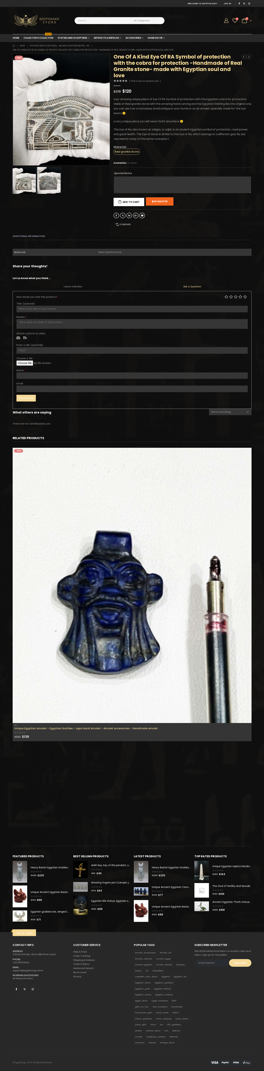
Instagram (32, 989)
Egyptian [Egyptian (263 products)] (165, 976)
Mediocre (231, 296)
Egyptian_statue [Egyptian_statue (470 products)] (143, 994)
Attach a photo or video (30, 333)
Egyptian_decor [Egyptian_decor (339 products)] (143, 982)
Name (21, 370)
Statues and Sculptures (72, 37)
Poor (226, 296)
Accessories (133, 37)
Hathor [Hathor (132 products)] (175, 1012)
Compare (125, 224)
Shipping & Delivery (84, 960)
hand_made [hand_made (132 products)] (162, 1012)
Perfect (245, 296)
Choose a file (24, 358)
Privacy (77, 977)
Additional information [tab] (29, 236)
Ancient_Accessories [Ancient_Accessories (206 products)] (145, 952)
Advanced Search (83, 968)
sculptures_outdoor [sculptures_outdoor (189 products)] (155, 1036)
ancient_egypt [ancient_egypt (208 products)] (163, 958)
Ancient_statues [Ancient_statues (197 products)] (164, 964)
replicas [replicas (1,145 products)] (176, 1030)
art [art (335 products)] (147, 970)
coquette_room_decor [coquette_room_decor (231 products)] (146, 976)
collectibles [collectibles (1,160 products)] (157, 970)
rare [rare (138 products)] (166, 1030)
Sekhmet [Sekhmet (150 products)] (173, 1036)
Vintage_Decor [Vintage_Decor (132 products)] (167, 1042)
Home (16, 37)
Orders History (81, 964)
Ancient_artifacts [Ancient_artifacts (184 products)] (143, 958)
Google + (135, 215)
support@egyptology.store (28, 970)
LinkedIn (129, 215)
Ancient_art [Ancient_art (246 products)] (165, 952)
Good (240, 296)
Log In (227, 3)
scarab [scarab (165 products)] (138, 1036)
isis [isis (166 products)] (161, 1024)
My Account (79, 972)
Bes (15, 725)
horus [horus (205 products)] (153, 1024)
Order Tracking (81, 956)
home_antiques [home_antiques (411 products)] (164, 1018)
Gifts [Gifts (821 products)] (174, 1000)
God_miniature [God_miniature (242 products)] (160, 1006)
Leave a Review (73, 286)
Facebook (116, 215)
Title (25, 303)
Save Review (26, 398)
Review (21, 317)
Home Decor (155, 37)
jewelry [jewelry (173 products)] (138, 1030)
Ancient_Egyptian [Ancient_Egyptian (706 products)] (143, 964)
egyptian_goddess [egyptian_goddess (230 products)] (164, 982)
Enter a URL (29, 345)
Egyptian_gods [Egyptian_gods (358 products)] (142, 989)
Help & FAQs (80, 952)
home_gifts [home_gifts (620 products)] (140, 1024)
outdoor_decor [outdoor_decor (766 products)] (153, 1030)
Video (25, 338)
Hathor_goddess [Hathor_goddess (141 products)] (143, 1018)
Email (142, 215)
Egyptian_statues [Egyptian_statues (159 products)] (164, 994)
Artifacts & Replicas (106, 37)
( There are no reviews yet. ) (145, 81)
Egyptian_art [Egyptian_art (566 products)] (180, 976)
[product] (132, 585)
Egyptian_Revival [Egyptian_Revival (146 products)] (162, 989)
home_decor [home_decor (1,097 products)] (182, 1018)
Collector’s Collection (38, 36)
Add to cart (131, 202)
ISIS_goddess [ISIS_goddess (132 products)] (174, 1024)
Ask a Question (192, 286)
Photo (18, 338)
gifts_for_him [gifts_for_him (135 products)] (142, 1006)
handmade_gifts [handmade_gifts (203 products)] (143, 1012)
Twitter (123, 215)
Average (236, 296)
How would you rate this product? (37, 297)
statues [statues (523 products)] (152, 1042)
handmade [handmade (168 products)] (176, 1006)
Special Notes (123, 173)
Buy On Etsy (160, 201)
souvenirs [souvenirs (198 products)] (140, 1042)
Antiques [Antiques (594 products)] (180, 964)
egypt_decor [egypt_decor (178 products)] (141, 1000)
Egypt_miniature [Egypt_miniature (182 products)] (160, 1000)
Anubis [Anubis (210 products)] (138, 970)
